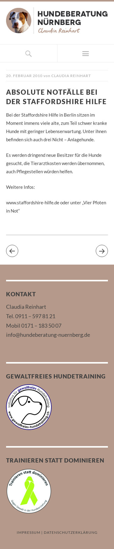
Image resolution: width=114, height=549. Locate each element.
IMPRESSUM (28, 532)
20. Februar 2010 (24, 75)
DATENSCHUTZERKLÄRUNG (71, 532)
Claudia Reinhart (71, 75)
